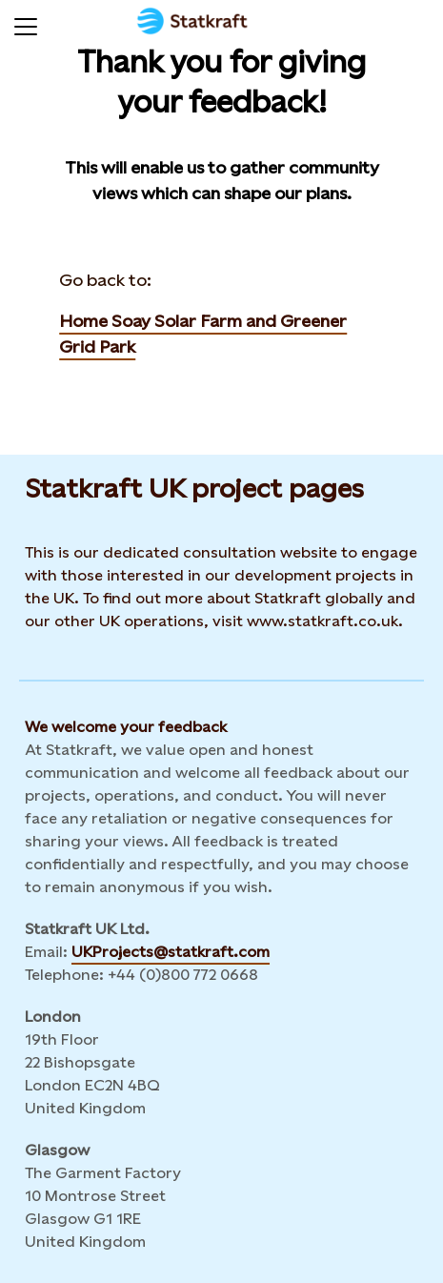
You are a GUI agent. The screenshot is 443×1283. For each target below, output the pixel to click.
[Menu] (25, 24)
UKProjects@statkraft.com (170, 952)
